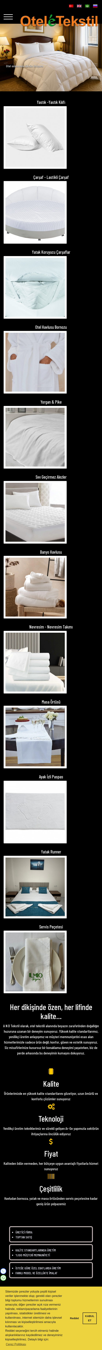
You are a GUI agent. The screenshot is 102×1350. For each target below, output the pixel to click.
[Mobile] (3, 1271)
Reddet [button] (74, 1318)
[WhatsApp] (3, 1277)
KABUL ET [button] (89, 1318)
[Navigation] (8, 18)
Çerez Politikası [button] (16, 1344)
